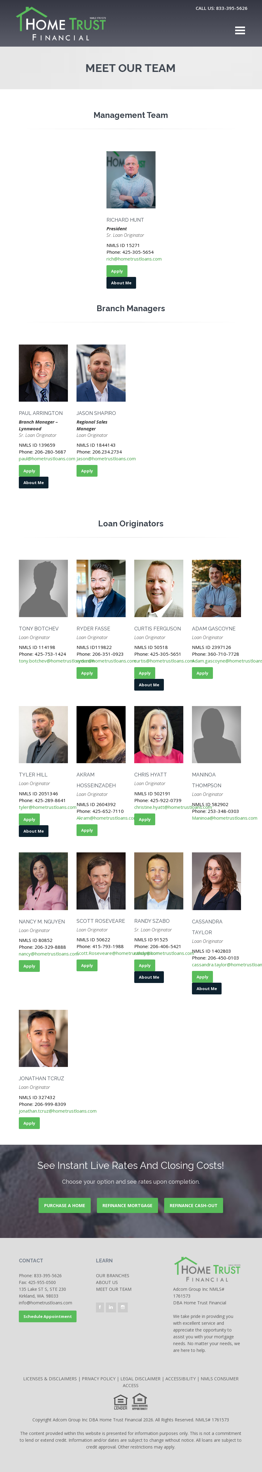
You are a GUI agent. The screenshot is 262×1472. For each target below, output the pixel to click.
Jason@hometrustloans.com (106, 458)
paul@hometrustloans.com (47, 458)
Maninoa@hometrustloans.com (224, 818)
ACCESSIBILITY (180, 1379)
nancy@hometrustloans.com (49, 954)
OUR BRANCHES (112, 1275)
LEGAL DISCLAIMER (140, 1379)
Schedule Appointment (47, 1316)
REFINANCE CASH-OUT (194, 1205)
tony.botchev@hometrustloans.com (56, 661)
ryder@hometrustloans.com (106, 661)
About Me (121, 283)
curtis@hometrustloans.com (164, 661)
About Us (107, 1282)
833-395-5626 (48, 1275)
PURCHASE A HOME (64, 1205)
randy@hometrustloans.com (164, 953)
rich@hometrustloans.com (134, 259)
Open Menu (240, 30)
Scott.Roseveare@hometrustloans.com (118, 953)
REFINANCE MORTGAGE (127, 1205)
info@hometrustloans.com (45, 1303)
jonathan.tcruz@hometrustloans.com (58, 1111)
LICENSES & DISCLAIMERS (50, 1379)
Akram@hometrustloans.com (107, 818)
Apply (117, 271)
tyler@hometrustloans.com (48, 807)
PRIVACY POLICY (98, 1379)
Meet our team (113, 1289)
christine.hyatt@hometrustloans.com (173, 807)
